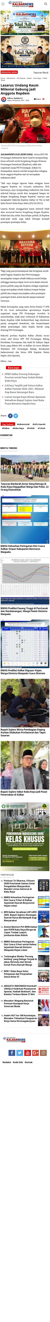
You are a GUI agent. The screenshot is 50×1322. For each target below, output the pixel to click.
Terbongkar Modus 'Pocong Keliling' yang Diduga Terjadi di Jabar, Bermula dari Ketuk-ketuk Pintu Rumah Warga (20, 960)
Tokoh (3, 80)
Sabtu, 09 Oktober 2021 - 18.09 (18, 100)
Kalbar (29, 78)
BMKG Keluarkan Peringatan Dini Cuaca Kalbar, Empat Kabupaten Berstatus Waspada (23, 548)
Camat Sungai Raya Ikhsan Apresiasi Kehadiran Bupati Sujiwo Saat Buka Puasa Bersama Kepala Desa (25, 400)
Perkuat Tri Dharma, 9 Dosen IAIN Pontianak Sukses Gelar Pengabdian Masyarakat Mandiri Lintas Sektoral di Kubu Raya (19, 886)
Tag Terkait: (8, 424)
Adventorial (11, 78)
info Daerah (21, 78)
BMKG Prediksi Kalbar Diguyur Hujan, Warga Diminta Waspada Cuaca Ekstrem (23, 672)
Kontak (29, 1062)
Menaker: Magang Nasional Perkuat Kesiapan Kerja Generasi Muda (18, 1003)
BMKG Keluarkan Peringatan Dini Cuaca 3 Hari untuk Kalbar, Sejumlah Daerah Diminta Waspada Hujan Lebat (20, 945)
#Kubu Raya (18, 428)
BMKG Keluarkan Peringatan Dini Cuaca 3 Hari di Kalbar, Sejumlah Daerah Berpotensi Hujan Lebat (19, 901)
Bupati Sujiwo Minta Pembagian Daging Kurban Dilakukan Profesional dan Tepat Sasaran (23, 732)
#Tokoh (41, 428)
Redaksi (7, 1062)
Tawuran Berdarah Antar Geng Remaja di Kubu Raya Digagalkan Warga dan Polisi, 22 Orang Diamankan (25, 486)
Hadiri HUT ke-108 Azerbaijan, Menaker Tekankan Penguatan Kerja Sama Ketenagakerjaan (20, 1018)
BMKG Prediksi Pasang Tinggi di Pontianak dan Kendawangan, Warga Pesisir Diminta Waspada (24, 611)
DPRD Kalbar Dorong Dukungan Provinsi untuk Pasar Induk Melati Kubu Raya (24, 377)
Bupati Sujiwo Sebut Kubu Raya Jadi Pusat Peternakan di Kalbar (24, 793)
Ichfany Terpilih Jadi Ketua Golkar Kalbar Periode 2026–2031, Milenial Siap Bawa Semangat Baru (24, 389)
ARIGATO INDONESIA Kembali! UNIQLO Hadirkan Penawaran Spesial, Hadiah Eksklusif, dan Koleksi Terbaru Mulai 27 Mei (20, 990)
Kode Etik (18, 1062)
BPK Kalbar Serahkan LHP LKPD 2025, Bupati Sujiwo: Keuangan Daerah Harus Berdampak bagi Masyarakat (20, 916)
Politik (45, 78)
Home (3, 78)
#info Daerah (39, 424)
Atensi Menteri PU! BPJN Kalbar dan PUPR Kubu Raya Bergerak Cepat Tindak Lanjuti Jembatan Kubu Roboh (20, 931)
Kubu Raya (37, 78)
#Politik (31, 428)
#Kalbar (5, 428)
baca (37, 99)
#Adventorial (23, 424)
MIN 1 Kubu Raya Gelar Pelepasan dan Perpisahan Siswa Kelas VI (18, 974)
